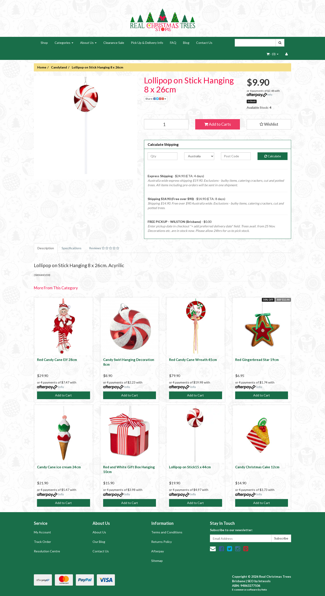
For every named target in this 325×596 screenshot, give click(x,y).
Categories (64, 43)
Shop (44, 43)
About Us (88, 43)
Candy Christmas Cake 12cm (257, 467)
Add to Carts (217, 124)
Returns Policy (161, 542)
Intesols (264, 581)
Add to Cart (63, 395)
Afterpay (157, 551)
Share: (155, 98)
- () (273, 54)
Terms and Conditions (166, 532)
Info (269, 94)
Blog (186, 43)
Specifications (71, 248)
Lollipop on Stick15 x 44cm (190, 467)
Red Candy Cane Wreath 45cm (193, 360)
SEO (250, 581)
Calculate (272, 156)
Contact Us (204, 43)
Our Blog (99, 542)
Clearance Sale (113, 43)
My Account (42, 532)
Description (45, 248)
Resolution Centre (47, 551)
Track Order (42, 542)
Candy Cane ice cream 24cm (59, 467)
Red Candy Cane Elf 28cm (57, 360)
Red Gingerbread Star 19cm (257, 360)
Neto (264, 589)
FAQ (173, 43)
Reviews (104, 248)
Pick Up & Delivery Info (147, 43)
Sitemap (157, 561)
